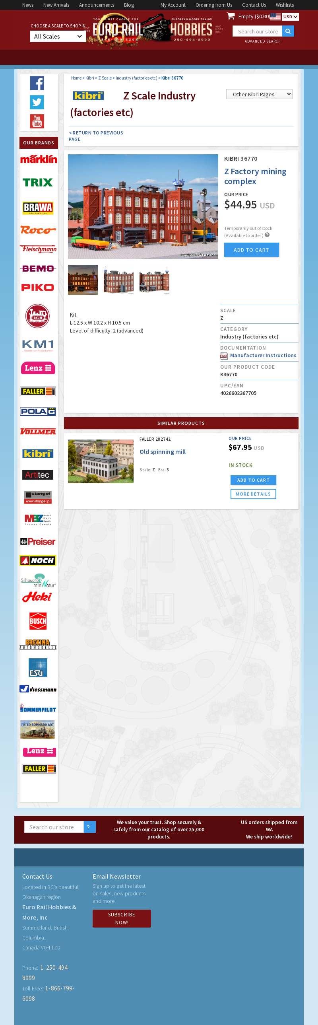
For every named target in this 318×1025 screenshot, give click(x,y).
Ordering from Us (214, 5)
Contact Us (254, 5)
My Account (173, 5)
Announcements (96, 5)
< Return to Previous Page (96, 136)
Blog (129, 5)
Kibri (89, 78)
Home (76, 78)
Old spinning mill (163, 451)
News (27, 5)
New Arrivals (56, 5)
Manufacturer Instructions (258, 355)
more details (253, 494)
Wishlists (285, 5)
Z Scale (105, 78)
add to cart (251, 249)
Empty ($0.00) (254, 16)
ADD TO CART (253, 480)
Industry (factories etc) (136, 78)
